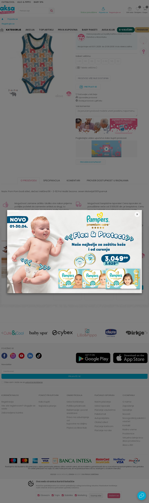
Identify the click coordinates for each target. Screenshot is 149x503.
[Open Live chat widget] (141, 495)
